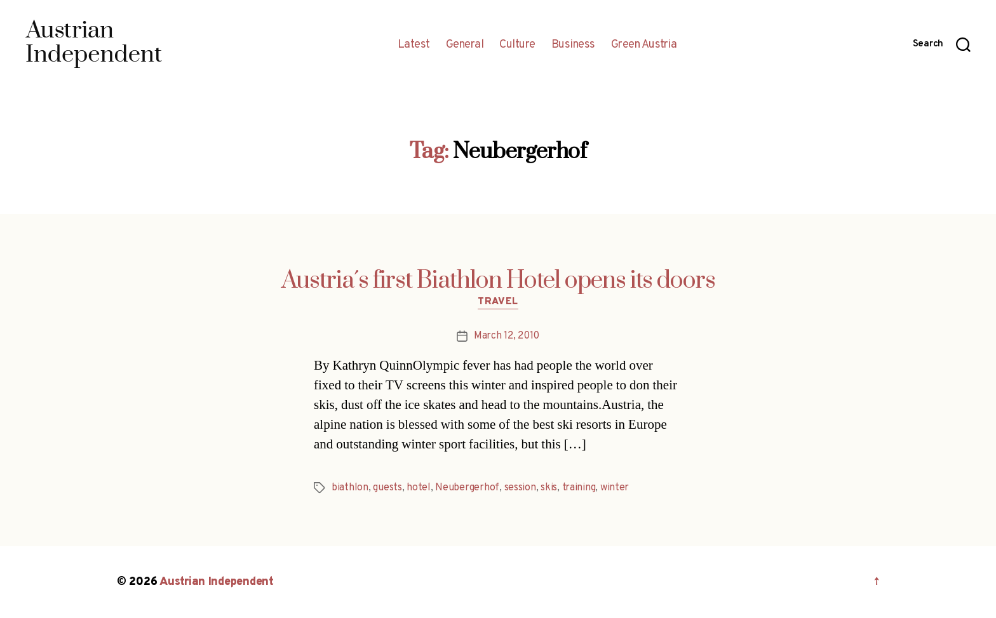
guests (387, 487)
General (465, 45)
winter (614, 487)
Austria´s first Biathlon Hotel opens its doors (498, 280)
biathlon (350, 487)
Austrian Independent (216, 582)
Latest (414, 45)
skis (549, 487)
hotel (419, 487)
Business (573, 45)
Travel (498, 302)
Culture (517, 45)
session (520, 487)
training (579, 487)
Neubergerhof (467, 487)
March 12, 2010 (506, 336)
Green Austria (644, 45)
